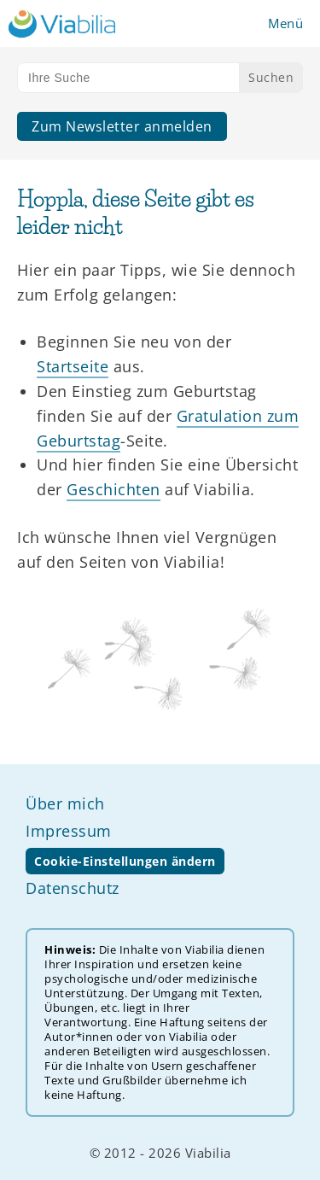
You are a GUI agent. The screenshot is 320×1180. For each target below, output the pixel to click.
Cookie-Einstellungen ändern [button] (125, 861)
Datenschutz (72, 888)
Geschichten (113, 489)
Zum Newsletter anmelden (122, 126)
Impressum (69, 831)
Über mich (65, 803)
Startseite (72, 366)
